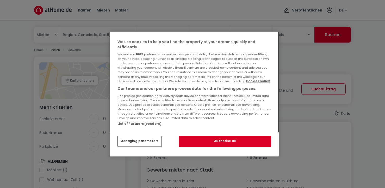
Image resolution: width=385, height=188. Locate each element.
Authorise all (225, 141)
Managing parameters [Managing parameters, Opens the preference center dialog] (139, 141)
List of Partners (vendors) (139, 124)
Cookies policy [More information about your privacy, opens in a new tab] (258, 81)
